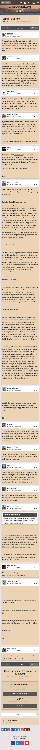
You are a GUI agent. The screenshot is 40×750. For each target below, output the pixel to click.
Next (32, 27)
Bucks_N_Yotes (12, 115)
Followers (18, 714)
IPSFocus (24, 736)
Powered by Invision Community (20, 747)
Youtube (27, 743)
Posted (14, 36)
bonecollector (11, 649)
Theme (15, 739)
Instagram (22, 743)
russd (9, 465)
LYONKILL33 (11, 566)
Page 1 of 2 (20, 28)
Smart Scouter (6, 168)
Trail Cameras (26, 21)
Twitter (18, 743)
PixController (18, 155)
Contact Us (23, 739)
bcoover (10, 424)
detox (9, 148)
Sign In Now (20, 706)
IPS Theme (16, 736)
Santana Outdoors (13, 388)
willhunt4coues (12, 57)
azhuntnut (10, 92)
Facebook (13, 743)
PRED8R (6, 21)
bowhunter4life (12, 488)
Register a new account (20, 694)
